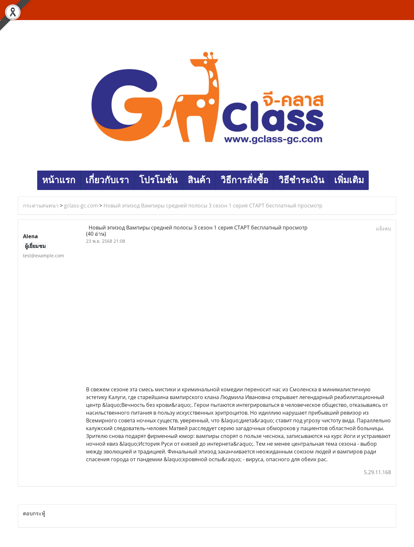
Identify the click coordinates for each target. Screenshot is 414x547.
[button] (374, 180)
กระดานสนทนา (41, 205)
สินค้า (199, 180)
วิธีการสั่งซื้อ (244, 180)
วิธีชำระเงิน (301, 180)
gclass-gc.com (81, 205)
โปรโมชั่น (158, 180)
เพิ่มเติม (349, 180)
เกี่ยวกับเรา (107, 180)
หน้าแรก (58, 180)
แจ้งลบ (383, 228)
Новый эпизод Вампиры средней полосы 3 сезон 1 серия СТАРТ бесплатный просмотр (213, 205)
